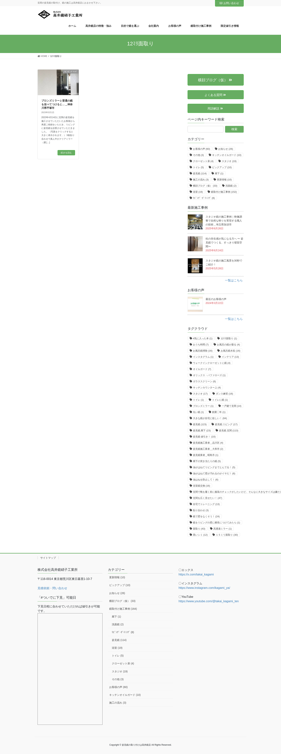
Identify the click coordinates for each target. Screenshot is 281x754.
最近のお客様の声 (216, 299)
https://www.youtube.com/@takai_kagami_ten (208, 601)
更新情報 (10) (117, 577)
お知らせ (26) (117, 593)
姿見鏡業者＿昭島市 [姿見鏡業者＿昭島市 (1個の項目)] (205, 455)
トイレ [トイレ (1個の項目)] (198, 399)
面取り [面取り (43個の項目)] (199, 528)
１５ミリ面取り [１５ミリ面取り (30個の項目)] (227, 534)
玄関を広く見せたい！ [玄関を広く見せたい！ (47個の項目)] (207, 498)
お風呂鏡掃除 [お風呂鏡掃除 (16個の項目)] (202, 350)
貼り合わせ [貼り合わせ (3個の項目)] (201, 510)
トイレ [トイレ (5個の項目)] (198, 167)
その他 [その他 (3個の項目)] (198, 155)
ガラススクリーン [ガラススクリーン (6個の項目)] (204, 381)
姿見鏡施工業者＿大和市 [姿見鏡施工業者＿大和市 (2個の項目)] (208, 448)
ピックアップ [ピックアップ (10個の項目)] (222, 167)
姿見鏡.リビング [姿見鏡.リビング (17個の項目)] (226, 424)
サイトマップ (48, 557)
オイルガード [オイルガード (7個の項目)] (202, 369)
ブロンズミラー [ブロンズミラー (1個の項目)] (203, 406)
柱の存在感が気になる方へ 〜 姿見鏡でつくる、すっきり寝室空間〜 (224, 242)
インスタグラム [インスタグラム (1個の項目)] (203, 356)
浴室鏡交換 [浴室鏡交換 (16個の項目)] (201, 485)
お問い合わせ (229, 3)
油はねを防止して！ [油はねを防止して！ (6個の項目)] (205, 479)
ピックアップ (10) (119, 585)
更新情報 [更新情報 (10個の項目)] (224, 179)
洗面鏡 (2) (118, 624)
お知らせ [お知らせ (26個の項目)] (225, 148)
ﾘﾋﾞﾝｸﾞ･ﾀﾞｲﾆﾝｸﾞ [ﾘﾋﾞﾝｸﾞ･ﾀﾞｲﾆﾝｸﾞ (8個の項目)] (204, 198)
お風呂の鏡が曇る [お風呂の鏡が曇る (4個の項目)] (228, 344)
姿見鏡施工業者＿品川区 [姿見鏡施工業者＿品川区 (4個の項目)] (208, 442)
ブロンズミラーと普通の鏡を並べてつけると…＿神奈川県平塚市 (57, 104)
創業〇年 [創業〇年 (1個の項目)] (218, 412)
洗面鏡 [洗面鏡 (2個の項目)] (230, 185)
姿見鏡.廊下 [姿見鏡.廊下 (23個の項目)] (202, 430)
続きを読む (66, 152)
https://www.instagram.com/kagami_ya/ (204, 587)
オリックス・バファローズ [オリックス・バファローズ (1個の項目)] (209, 375)
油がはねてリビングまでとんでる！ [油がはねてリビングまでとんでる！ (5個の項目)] (214, 467)
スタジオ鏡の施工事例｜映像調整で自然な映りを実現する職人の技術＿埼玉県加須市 (224, 220)
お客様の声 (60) (118, 687)
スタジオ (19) (120, 671)
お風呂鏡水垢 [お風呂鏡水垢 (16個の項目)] (230, 350)
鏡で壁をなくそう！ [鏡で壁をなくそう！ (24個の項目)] (206, 516)
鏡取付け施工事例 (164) (123, 608)
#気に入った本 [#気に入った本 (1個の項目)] (202, 338)
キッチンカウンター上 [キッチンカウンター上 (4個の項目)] (207, 387)
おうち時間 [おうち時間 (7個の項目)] (201, 344)
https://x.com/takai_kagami (196, 574)
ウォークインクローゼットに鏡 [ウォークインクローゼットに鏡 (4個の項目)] (211, 363)
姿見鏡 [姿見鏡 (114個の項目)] (200, 173)
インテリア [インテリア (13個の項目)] (230, 356)
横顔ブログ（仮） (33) (122, 600)
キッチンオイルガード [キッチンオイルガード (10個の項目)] (226, 155)
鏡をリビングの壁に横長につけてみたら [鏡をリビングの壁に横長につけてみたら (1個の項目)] (216, 522)
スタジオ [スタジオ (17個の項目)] (200, 393)
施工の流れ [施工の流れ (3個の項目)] (201, 179)
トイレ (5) (118, 655)
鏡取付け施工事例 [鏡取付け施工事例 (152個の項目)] (224, 191)
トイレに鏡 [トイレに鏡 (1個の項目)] (220, 399)
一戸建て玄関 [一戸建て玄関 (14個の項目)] (231, 406)
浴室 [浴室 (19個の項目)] (198, 191)
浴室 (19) (117, 647)
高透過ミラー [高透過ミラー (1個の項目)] (222, 528)
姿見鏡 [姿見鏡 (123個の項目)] (200, 424)
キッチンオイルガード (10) (125, 694)
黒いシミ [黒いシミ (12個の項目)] (200, 534)
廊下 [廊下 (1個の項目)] (219, 173)
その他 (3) (118, 679)
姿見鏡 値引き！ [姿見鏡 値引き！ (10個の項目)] (204, 436)
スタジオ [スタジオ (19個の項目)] (229, 161)
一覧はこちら (234, 280)
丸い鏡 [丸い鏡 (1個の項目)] (198, 412)
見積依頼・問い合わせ (52, 588)
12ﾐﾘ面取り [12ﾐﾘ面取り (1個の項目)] (229, 338)
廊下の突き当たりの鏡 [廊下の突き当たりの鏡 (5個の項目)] (207, 461)
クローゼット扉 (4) (123, 663)
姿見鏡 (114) (119, 640)
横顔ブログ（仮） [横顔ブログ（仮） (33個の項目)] (205, 185)
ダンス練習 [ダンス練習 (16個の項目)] (224, 393)
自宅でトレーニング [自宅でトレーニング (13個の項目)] (206, 504)
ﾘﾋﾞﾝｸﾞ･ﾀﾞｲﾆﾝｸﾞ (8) (123, 632)
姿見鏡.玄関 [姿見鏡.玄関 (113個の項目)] (228, 430)
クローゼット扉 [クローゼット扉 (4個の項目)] (203, 161)
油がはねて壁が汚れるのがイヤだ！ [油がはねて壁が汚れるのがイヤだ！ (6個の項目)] (214, 473)
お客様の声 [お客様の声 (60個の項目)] (201, 148)
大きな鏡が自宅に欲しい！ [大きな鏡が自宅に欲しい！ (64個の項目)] (210, 418)
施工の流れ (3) (117, 702)
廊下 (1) (116, 616)
